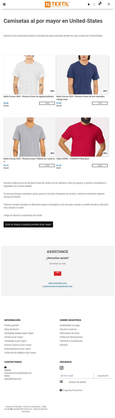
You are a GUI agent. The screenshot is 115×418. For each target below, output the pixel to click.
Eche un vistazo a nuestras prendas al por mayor (28, 224)
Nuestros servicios (68, 329)
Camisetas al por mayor (15, 341)
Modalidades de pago (70, 325)
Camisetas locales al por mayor (19, 333)
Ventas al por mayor (13, 337)
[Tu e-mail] (76, 375)
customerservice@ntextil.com (57, 286)
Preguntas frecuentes (72, 390)
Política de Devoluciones (71, 337)
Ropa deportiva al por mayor (17, 349)
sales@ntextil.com (57, 283)
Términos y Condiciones (32, 407)
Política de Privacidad (14, 407)
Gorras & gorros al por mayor (17, 345)
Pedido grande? (11, 325)
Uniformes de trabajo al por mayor (20, 352)
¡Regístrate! (102, 376)
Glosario (64, 345)
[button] (89, 4)
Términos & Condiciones (71, 341)
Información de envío (69, 333)
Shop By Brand (11, 329)
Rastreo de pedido (77, 382)
